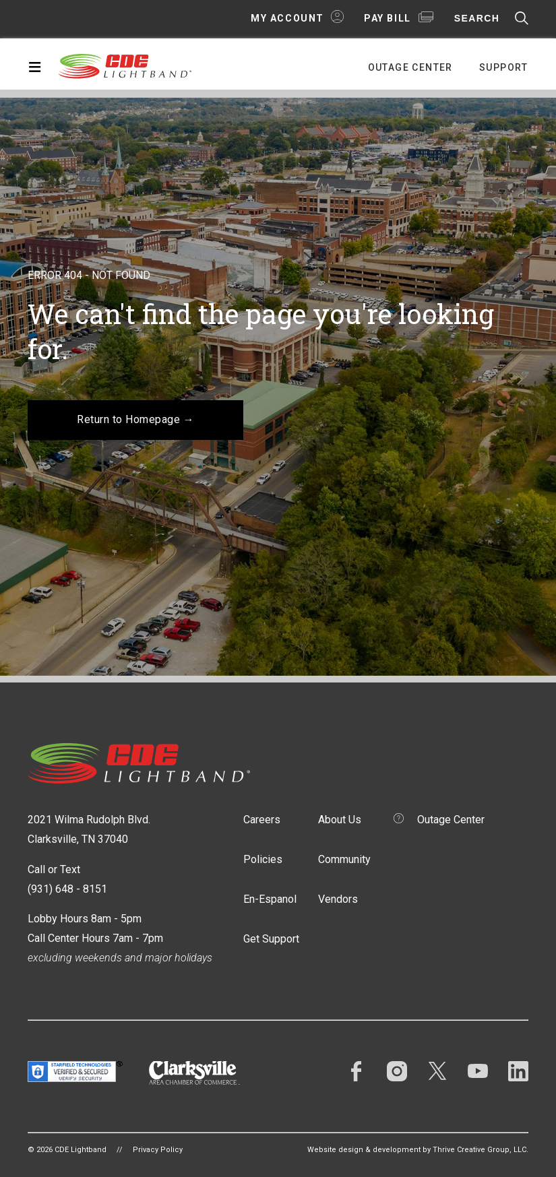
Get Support (271, 938)
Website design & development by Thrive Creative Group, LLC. (417, 1149)
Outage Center (410, 67)
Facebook (356, 1071)
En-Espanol (270, 899)
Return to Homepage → (135, 419)
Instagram (397, 1071)
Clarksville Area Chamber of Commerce (194, 1073)
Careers (261, 819)
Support (503, 67)
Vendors (338, 899)
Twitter (437, 1071)
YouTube (478, 1071)
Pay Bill (387, 18)
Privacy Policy (158, 1149)
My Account (287, 18)
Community (344, 859)
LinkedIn (518, 1071)
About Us (339, 819)
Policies (262, 859)
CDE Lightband (125, 65)
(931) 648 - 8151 (67, 889)
